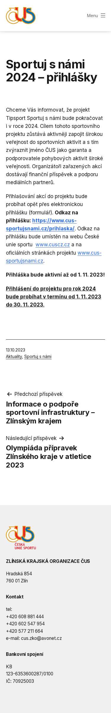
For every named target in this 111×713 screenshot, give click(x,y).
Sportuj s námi (38, 356)
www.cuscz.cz (53, 245)
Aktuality (14, 356)
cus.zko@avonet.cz (41, 638)
